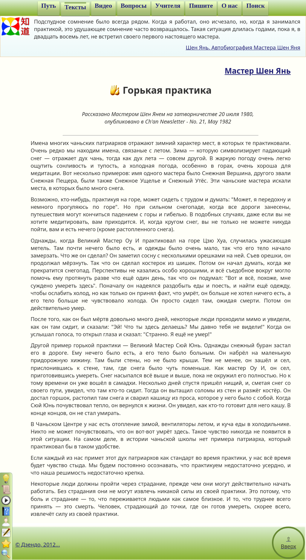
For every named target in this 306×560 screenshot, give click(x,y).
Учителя (167, 5)
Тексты (75, 7)
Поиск (255, 5)
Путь (48, 5)
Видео (103, 5)
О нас (229, 5)
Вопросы (134, 5)
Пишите (201, 5)
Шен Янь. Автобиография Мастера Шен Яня (243, 47)
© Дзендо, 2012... (37, 544)
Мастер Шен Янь (258, 70)
